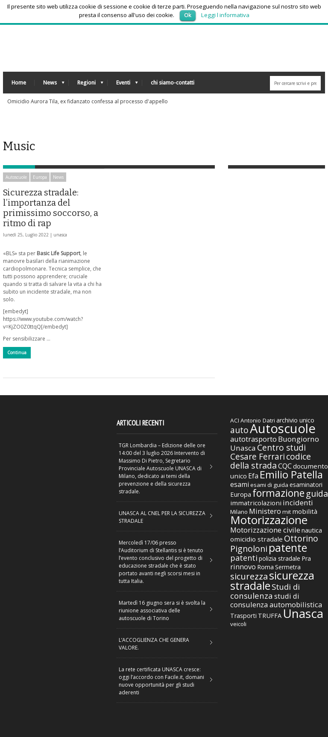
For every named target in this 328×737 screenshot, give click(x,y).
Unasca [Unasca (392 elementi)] (303, 613)
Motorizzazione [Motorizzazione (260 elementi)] (269, 519)
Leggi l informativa (225, 15)
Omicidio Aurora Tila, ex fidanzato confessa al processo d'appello (87, 101)
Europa (40, 177)
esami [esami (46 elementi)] (239, 484)
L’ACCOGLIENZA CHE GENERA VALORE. (154, 643)
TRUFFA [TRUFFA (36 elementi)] (269, 615)
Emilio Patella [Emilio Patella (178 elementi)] (291, 474)
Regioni (86, 84)
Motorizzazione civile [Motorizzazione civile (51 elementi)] (265, 530)
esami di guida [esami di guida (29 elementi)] (269, 485)
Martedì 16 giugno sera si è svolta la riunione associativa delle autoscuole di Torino (162, 610)
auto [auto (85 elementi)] (239, 430)
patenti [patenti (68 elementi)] (244, 558)
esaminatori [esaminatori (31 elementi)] (306, 485)
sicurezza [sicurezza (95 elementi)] (249, 576)
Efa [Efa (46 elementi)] (253, 476)
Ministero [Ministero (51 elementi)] (265, 511)
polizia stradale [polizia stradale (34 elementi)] (279, 558)
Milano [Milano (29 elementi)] (239, 512)
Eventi (123, 84)
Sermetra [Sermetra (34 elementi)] (288, 567)
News (49, 84)
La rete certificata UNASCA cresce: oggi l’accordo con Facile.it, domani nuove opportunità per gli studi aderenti (161, 681)
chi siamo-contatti (172, 82)
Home (19, 82)
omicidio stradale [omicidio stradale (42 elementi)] (256, 539)
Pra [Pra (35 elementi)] (306, 558)
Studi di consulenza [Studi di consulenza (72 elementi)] (265, 591)
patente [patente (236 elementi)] (288, 547)
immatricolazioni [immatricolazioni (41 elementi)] (255, 502)
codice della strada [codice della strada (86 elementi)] (270, 461)
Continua (16, 352)
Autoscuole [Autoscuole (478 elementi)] (283, 428)
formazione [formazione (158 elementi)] (278, 493)
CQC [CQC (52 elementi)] (285, 466)
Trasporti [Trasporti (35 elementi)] (243, 616)
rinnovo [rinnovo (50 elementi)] (243, 566)
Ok (187, 15)
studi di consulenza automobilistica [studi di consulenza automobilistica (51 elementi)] (276, 600)
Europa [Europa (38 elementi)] (240, 494)
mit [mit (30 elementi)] (286, 512)
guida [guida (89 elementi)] (317, 493)
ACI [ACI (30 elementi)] (234, 420)
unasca (60, 235)
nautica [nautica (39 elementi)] (312, 530)
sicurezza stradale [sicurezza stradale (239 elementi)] (272, 580)
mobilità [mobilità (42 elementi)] (304, 511)
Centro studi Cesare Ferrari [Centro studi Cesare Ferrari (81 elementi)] (268, 452)
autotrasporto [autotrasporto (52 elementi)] (253, 439)
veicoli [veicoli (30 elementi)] (238, 624)
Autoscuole (16, 177)
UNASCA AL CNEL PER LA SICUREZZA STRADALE (162, 517)
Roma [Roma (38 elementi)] (265, 566)
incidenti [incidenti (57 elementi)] (298, 502)
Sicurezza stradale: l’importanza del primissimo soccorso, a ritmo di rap (50, 207)
